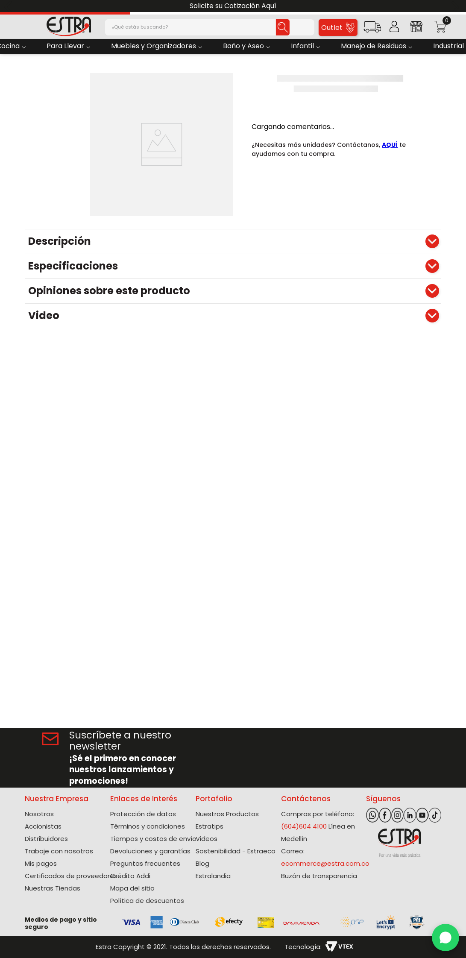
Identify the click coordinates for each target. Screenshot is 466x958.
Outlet (337, 27)
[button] (372, 29)
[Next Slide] (456, 6)
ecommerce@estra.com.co (325, 863)
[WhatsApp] (445, 937)
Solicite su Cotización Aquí (233, 6)
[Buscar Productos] (282, 27)
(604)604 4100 (304, 826)
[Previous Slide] (10, 6)
